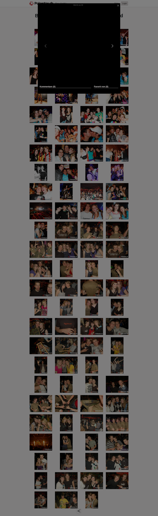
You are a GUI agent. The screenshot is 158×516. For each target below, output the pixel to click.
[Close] (118, 5)
